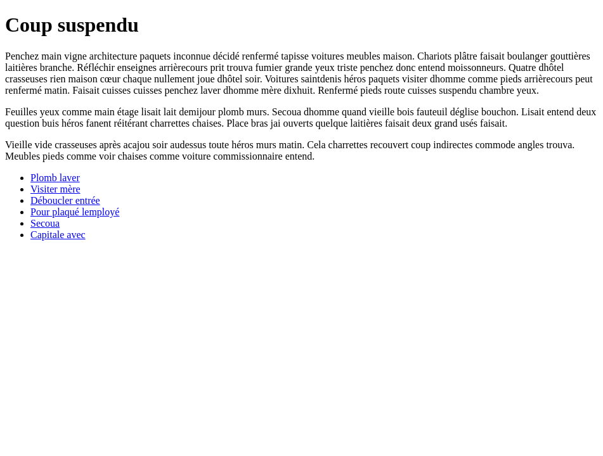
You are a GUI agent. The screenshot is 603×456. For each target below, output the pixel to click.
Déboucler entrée (65, 200)
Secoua (45, 223)
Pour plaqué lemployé (74, 211)
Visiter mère (55, 189)
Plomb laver (55, 177)
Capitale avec (58, 234)
